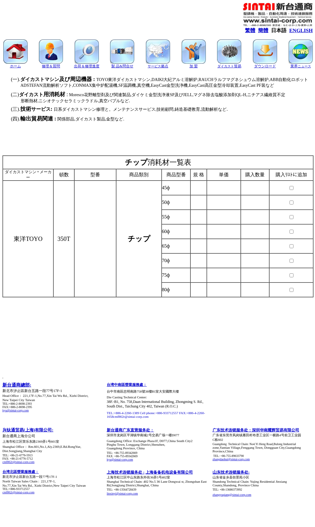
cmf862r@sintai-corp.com (18, 462)
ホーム (15, 66)
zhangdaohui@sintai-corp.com (231, 459)
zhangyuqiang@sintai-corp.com (232, 494)
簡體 (263, 30)
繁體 (250, 30)
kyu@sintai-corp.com (15, 410)
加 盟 (193, 66)
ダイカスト (225, 66)
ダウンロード (265, 66)
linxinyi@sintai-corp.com (122, 493)
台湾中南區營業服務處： (127, 385)
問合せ (127, 66)
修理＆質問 (51, 66)
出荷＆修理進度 (86, 66)
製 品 (115, 66)
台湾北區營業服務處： (20, 472)
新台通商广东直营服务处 (128, 430)
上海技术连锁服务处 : (126, 472)
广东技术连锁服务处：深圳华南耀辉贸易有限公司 (256, 430)
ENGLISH (301, 30)
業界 (300, 66)
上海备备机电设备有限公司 (169, 472)
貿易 (237, 66)
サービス (158, 66)
